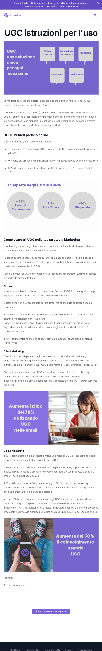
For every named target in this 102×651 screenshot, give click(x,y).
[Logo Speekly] (12, 15)
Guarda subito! (69, 6)
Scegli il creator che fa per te (51, 611)
